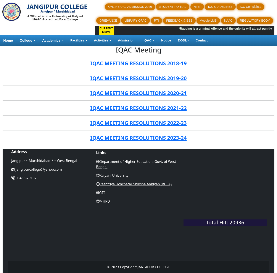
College (26, 40)
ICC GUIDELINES (220, 6)
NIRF (197, 6)
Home (8, 40)
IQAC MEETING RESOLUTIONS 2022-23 (138, 122)
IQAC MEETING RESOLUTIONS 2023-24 (138, 137)
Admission (126, 40)
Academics (51, 40)
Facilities (77, 40)
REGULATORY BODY (255, 20)
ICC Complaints (250, 6)
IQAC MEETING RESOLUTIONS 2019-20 (138, 78)
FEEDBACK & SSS (179, 20)
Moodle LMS (208, 20)
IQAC (147, 40)
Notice (166, 40)
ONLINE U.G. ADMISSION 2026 (130, 6)
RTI (156, 20)
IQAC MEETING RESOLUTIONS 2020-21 (138, 93)
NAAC (228, 20)
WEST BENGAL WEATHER (225, 200)
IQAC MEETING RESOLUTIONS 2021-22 (138, 107)
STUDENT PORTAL (172, 6)
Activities (101, 40)
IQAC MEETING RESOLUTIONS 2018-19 (138, 63)
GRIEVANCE (108, 20)
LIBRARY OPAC (135, 20)
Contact (202, 40)
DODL (182, 40)
